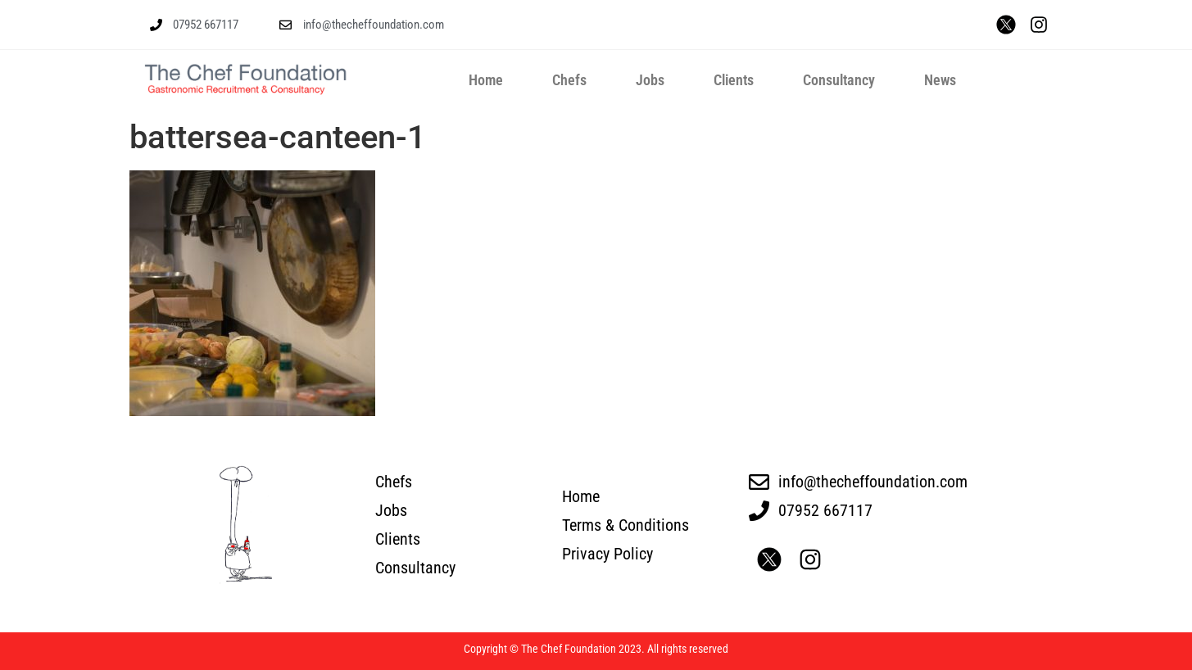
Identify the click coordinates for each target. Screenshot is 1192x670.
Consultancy (839, 79)
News (940, 79)
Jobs (650, 79)
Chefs (569, 79)
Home (486, 79)
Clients (734, 79)
